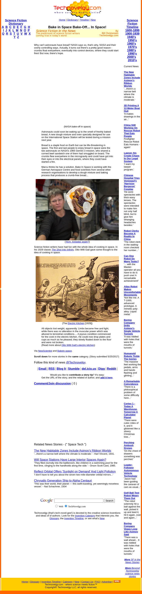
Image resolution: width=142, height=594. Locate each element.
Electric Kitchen (76, 323)
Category (67, 581)
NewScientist (45, 350)
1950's (132, 40)
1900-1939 (132, 33)
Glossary (54, 518)
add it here (106, 377)
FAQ (97, 581)
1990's (132, 53)
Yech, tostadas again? (77, 241)
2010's (132, 60)
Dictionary (72, 19)
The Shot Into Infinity (63, 249)
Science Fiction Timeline (132, 24)
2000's (131, 57)
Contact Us (87, 581)
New (93, 19)
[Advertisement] (16, 97)
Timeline (84, 19)
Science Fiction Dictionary (16, 22)
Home (62, 19)
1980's (131, 50)
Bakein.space (64, 350)
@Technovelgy (75, 362)
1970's (132, 47)
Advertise (107, 581)
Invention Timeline (74, 518)
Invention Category (85, 515)
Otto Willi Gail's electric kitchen (77, 345)
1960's (131, 43)
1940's (131, 37)
